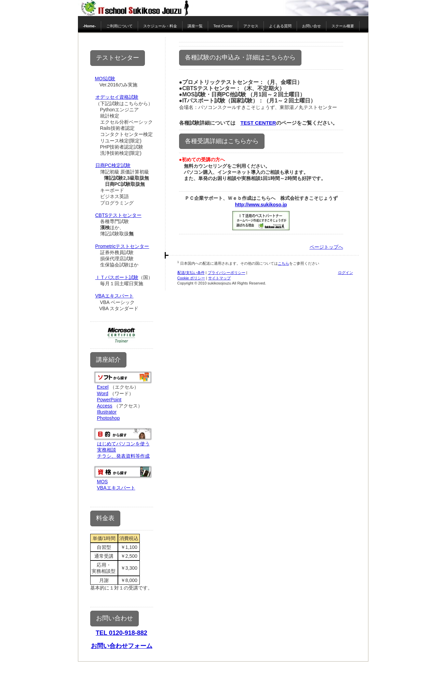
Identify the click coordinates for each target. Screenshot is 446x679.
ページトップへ (326, 247)
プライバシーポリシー (226, 273)
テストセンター (117, 57)
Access (104, 405)
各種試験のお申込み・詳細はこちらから (240, 57)
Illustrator (107, 412)
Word (102, 393)
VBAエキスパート (114, 296)
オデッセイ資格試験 (116, 97)
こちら (283, 263)
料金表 (105, 518)
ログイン (345, 273)
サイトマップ (219, 278)
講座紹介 (108, 359)
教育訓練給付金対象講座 (124, 494)
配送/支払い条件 (191, 273)
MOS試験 (105, 78)
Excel (103, 387)
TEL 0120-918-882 (121, 632)
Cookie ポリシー (191, 278)
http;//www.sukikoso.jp (261, 204)
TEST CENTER (258, 123)
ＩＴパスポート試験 (116, 277)
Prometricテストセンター (122, 246)
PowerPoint (109, 399)
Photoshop (108, 418)
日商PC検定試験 (113, 165)
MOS (102, 481)
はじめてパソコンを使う (123, 443)
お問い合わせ (114, 618)
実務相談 (106, 450)
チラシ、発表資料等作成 (123, 456)
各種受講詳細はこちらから (222, 141)
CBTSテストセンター (118, 215)
